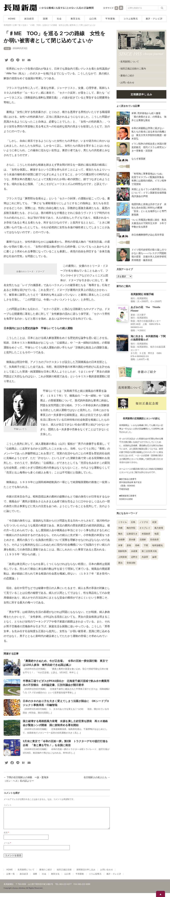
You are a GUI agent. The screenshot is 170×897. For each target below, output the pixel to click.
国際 (45, 18)
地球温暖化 (157, 545)
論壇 (154, 557)
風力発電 (158, 528)
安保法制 (131, 563)
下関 (146, 545)
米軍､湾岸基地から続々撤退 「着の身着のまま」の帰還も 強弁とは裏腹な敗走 (148, 117)
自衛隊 (121, 539)
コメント (8, 805)
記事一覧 (10, 878)
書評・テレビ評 (154, 18)
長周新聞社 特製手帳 (142, 294)
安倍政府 (154, 539)
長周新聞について (129, 61)
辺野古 (134, 557)
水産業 (134, 551)
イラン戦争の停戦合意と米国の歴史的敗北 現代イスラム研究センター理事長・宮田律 (148, 147)
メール (7, 847)
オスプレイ (144, 528)
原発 (129, 545)
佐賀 (154, 522)
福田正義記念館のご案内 (133, 68)
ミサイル (122, 522)
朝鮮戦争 (122, 551)
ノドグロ (143, 522)
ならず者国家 (138, 158)
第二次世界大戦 (149, 551)
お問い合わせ (127, 82)
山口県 (93, 18)
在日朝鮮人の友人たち (97, 777)
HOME (12, 18)
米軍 (120, 545)
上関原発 (122, 557)
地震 (156, 533)
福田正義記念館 (64, 873)
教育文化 (75, 18)
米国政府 (146, 533)
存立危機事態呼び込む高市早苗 (147, 234)
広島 (133, 522)
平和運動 (110, 18)
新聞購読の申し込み (86, 873)
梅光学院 (131, 528)
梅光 (120, 533)
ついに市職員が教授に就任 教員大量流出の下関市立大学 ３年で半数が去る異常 (148, 223)
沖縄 (120, 528)
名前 (6, 836)
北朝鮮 (142, 539)
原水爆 (132, 539)
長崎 (137, 545)
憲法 (120, 563)
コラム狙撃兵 (131, 18)
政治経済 (29, 18)
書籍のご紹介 (127, 75)
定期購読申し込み (141, 94)
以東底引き (132, 533)
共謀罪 (145, 557)
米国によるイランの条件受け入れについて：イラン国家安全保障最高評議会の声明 (148, 193)
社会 (59, 18)
